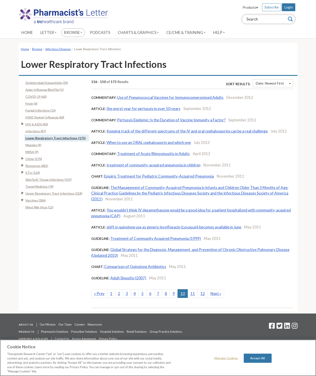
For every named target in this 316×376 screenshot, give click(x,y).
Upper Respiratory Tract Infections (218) (53, 193)
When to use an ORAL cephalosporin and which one (149, 142)
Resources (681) (36, 166)
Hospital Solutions (112, 331)
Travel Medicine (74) (39, 186)
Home (27, 32)
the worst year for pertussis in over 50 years (143, 108)
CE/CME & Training (186, 32)
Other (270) (33, 159)
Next (216, 293)
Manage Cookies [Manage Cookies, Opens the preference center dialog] (226, 358)
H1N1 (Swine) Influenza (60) (44, 117)
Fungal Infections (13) (40, 110)
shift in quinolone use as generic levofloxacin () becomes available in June (174, 227)
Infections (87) (35, 131)
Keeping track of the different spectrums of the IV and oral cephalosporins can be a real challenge (187, 131)
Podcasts (100, 32)
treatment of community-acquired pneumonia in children (153, 165)
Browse (73, 32)
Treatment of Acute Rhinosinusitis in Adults (153, 153)
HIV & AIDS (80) (36, 124)
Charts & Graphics (138, 32)
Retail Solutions (137, 331)
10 (182, 293)
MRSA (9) (31, 152)
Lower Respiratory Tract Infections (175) (55, 138)
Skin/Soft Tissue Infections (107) (48, 179)
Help (219, 32)
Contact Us (62, 339)
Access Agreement (84, 339)
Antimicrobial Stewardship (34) (46, 83)
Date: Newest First (273, 83)
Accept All (257, 358)
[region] (158, 358)
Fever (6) (31, 103)
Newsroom (95, 324)
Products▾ (250, 7)
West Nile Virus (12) (39, 207)
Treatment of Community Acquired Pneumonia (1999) (155, 238)
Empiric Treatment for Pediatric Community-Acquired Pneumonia (159, 176)
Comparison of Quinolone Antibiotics (135, 266)
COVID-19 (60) (36, 96)
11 (192, 293)
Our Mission (48, 324)
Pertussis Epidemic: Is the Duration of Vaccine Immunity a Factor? (171, 120)
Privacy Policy (108, 339)
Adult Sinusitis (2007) (128, 278)
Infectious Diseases (58, 49)
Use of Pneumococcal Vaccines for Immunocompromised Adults (170, 97)
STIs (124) (32, 172)
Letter (48, 32)
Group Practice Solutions (166, 331)
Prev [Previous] (99, 293)
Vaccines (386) (35, 200)
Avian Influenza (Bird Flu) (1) (44, 89)
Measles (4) (33, 145)
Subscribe (271, 7)
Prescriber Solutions (84, 331)
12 (202, 293)
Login (288, 7)
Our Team (65, 324)
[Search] (290, 19)
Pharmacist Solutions (54, 331)
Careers (79, 324)
